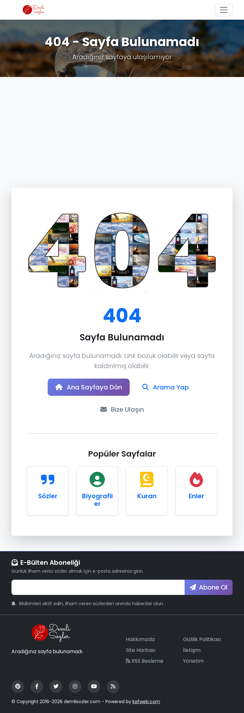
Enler (196, 496)
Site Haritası (140, 650)
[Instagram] (75, 686)
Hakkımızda (140, 639)
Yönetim (193, 661)
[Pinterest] (17, 686)
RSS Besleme (144, 661)
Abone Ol (208, 587)
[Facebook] (36, 686)
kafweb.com (146, 701)
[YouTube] (94, 686)
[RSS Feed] (113, 686)
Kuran (147, 496)
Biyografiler (97, 500)
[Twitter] (56, 686)
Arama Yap (165, 387)
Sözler (48, 496)
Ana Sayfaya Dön (88, 387)
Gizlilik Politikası (202, 639)
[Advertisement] (122, 124)
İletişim (191, 650)
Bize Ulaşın (122, 409)
